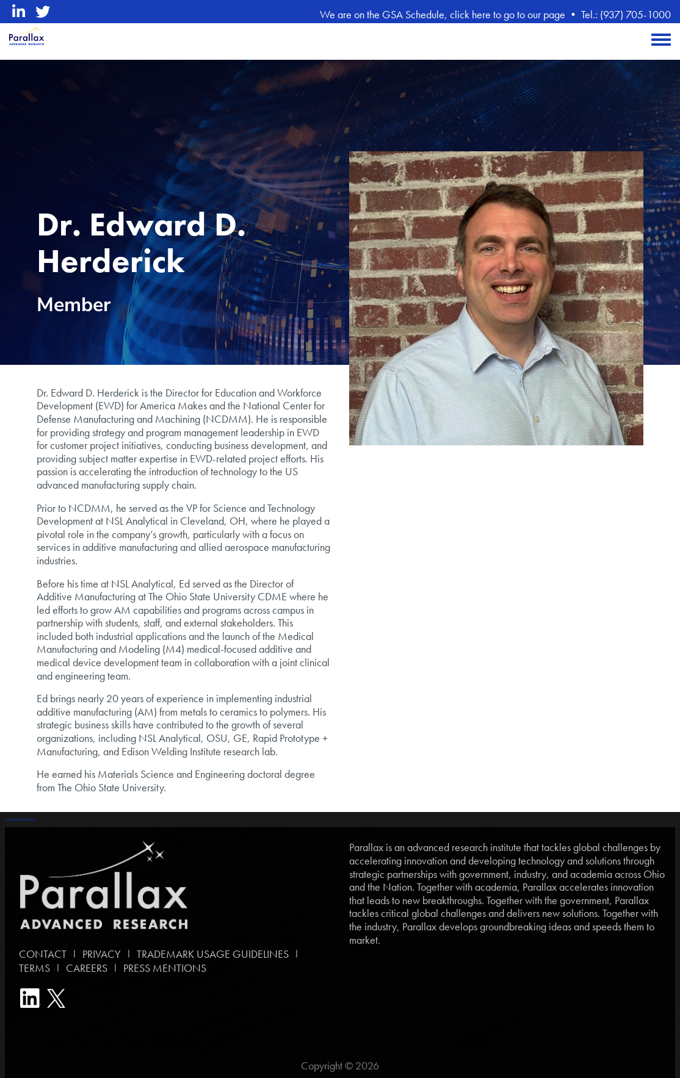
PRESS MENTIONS (164, 968)
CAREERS (86, 968)
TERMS (32, 968)
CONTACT (40, 954)
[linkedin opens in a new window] (18, 11)
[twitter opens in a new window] (43, 11)
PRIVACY (101, 954)
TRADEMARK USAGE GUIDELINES (213, 954)
